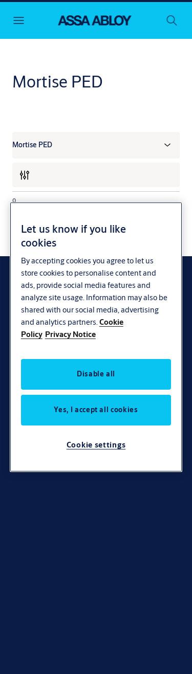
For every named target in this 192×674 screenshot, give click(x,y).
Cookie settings (96, 445)
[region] (96, 337)
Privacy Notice (70, 334)
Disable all (96, 373)
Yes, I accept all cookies (96, 409)
